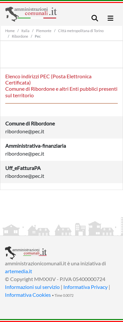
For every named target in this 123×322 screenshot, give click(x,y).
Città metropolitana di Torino (81, 30)
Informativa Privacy (85, 287)
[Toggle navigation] (94, 18)
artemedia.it (18, 271)
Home (10, 30)
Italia (25, 30)
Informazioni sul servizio (32, 287)
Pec (38, 36)
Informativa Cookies (28, 295)
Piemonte (43, 30)
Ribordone (20, 36)
